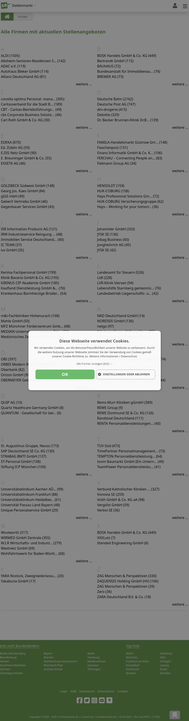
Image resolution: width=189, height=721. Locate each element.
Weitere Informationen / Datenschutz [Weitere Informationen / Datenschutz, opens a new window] (113, 356)
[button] (94, 364)
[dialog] (94, 360)
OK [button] (65, 374)
